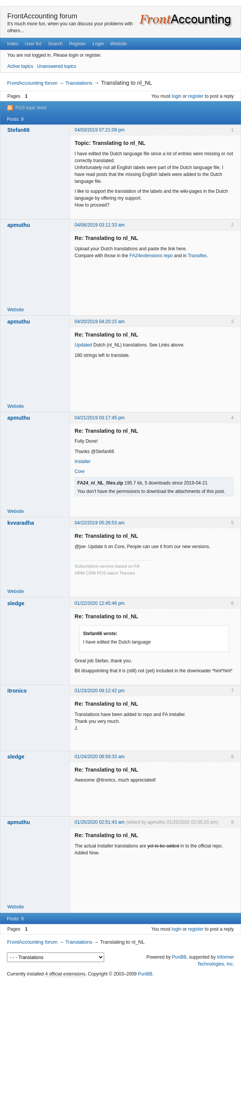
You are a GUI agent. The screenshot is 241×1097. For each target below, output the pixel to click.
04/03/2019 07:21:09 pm (100, 130)
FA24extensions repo (151, 255)
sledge (15, 603)
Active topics (20, 66)
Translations (78, 83)
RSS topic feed (30, 107)
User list (33, 43)
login (176, 96)
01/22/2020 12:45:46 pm (100, 603)
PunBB (179, 957)
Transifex (197, 255)
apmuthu (18, 225)
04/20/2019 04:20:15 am (100, 321)
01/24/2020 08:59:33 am (100, 756)
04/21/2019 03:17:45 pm (100, 417)
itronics (17, 691)
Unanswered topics (56, 66)
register (195, 96)
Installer (83, 461)
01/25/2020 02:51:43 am (100, 822)
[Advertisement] (120, 1037)
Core (80, 471)
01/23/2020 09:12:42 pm (100, 690)
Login (98, 43)
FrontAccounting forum (42, 16)
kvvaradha (20, 523)
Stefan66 (18, 130)
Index (12, 43)
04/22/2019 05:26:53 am (100, 523)
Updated (83, 345)
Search (55, 43)
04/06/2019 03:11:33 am (100, 225)
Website (118, 43)
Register (77, 43)
